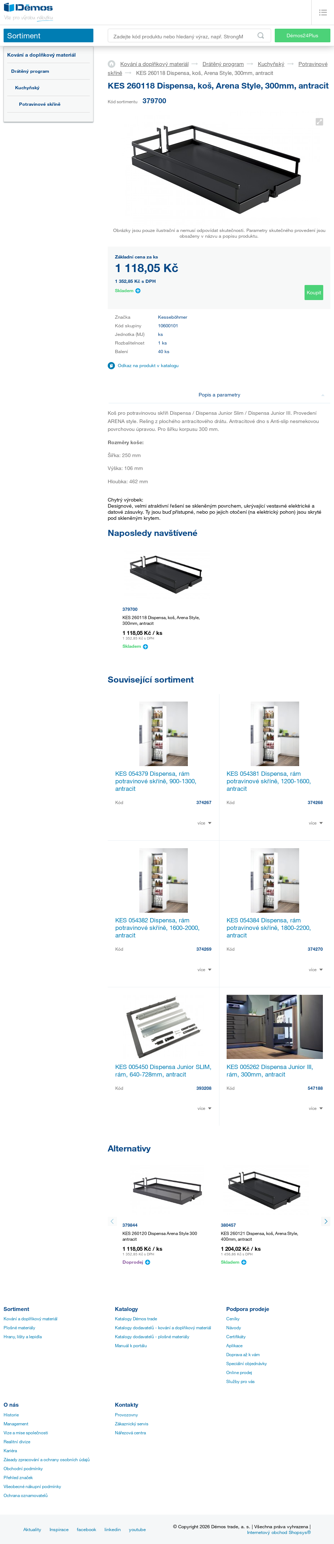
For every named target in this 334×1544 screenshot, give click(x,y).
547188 (315, 1088)
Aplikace (234, 1345)
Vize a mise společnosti (26, 1432)
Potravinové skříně (39, 104)
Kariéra (10, 1450)
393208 (204, 1088)
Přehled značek (18, 1477)
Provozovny (126, 1414)
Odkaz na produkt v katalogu (148, 365)
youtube (137, 1529)
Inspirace (59, 1529)
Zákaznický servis (131, 1423)
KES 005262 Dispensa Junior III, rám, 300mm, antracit (270, 1070)
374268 (315, 802)
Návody (233, 1327)
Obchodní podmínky (23, 1468)
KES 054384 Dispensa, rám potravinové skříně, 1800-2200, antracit (269, 927)
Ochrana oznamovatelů (26, 1495)
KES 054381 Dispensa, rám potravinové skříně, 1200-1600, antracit (269, 781)
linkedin (113, 1529)
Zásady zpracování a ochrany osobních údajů (47, 1459)
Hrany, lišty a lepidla (23, 1336)
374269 (204, 949)
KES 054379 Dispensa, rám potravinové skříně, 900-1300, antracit (155, 781)
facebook (86, 1529)
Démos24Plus (302, 35)
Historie (11, 1414)
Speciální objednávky (246, 1363)
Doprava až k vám (243, 1354)
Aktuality (32, 1529)
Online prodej (239, 1372)
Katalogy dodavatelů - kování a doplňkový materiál (163, 1327)
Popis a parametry (262, 394)
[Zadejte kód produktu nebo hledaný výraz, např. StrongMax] (189, 35)
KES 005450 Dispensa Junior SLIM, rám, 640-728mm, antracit (163, 1070)
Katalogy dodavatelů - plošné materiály (152, 1336)
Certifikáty (236, 1336)
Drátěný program (30, 71)
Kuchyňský (27, 87)
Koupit (314, 292)
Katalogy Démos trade (136, 1318)
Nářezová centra (130, 1432)
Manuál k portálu (131, 1345)
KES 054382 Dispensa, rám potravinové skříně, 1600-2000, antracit (157, 927)
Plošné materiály (19, 1327)
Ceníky (233, 1318)
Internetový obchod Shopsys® (279, 1532)
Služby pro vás (240, 1381)
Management (16, 1423)
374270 (315, 949)
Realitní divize (17, 1441)
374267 (204, 802)
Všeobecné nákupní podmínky (32, 1486)
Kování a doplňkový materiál (41, 55)
